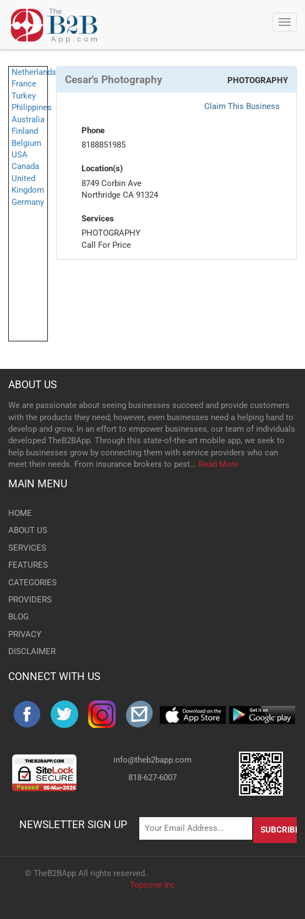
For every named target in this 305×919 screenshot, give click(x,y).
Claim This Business (242, 106)
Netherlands (34, 72)
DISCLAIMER (32, 651)
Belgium (26, 143)
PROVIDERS (30, 600)
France (24, 84)
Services (97, 219)
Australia (28, 119)
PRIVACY (24, 634)
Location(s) (102, 168)
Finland (25, 131)
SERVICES (27, 548)
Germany (28, 202)
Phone (93, 130)
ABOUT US (32, 384)
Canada (25, 166)
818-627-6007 (152, 777)
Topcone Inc (152, 885)
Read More (218, 464)
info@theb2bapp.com (152, 760)
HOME (20, 513)
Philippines (32, 107)
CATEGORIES (32, 583)
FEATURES (28, 565)
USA (20, 155)
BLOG (18, 617)
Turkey (24, 96)
